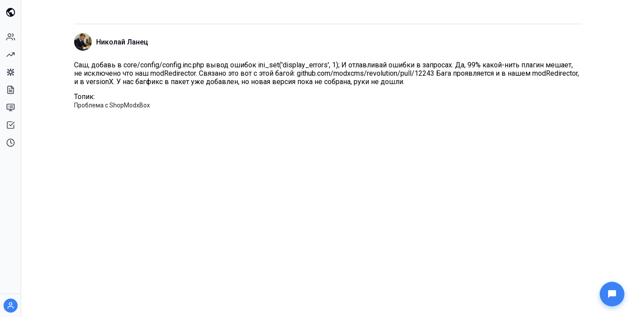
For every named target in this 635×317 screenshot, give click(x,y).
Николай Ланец (122, 42)
